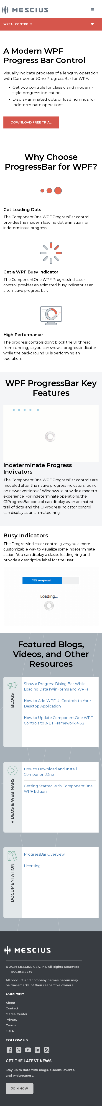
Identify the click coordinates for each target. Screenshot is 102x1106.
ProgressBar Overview (44, 854)
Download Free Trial (31, 122)
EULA (10, 1031)
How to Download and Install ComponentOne (50, 772)
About (10, 1002)
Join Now (19, 1088)
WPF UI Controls (17, 24)
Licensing (32, 866)
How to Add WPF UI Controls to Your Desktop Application (57, 703)
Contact (12, 1008)
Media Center (17, 1014)
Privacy (12, 1019)
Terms (11, 1025)
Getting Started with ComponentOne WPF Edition (58, 789)
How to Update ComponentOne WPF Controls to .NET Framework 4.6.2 (58, 720)
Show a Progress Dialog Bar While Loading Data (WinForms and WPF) (56, 686)
